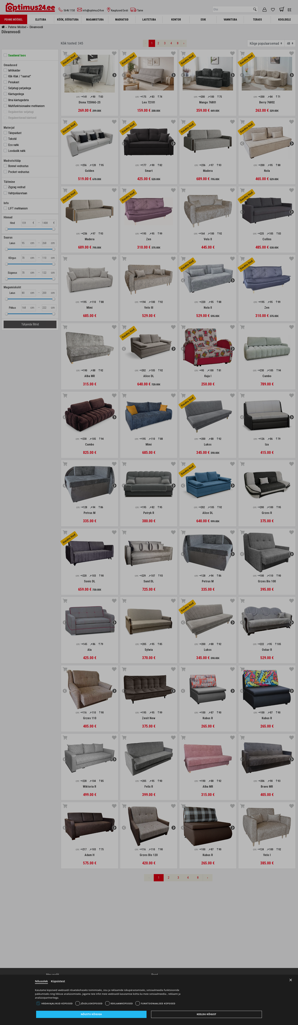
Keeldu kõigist (206, 1014)
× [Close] (290, 980)
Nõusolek (41, 981)
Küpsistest (58, 981)
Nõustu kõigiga (91, 1014)
